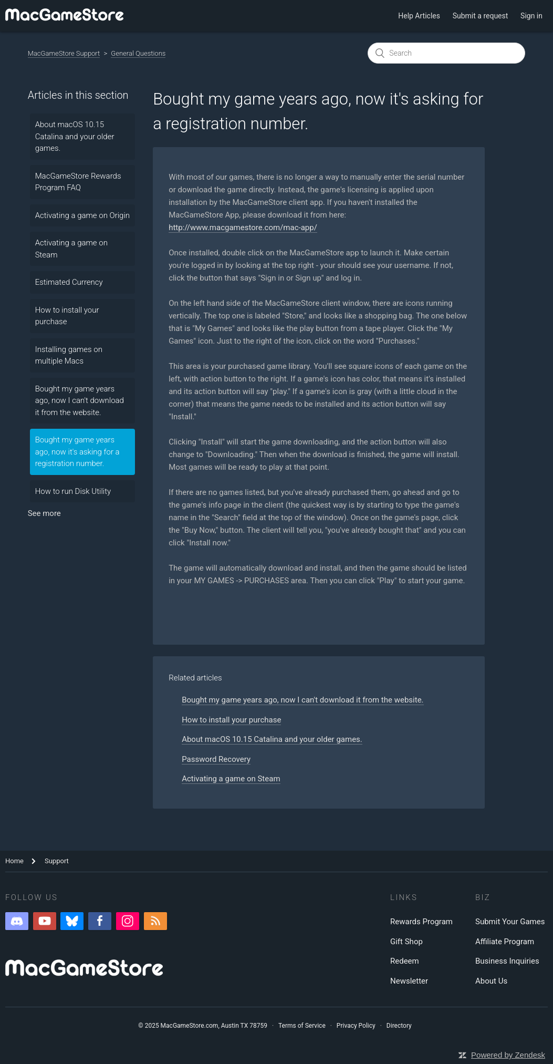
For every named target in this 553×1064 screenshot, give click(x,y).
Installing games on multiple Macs (68, 355)
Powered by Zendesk (508, 1054)
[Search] (446, 53)
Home (14, 861)
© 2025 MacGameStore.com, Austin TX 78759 (202, 1025)
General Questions (138, 53)
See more (44, 513)
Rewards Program (421, 921)
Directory (399, 1025)
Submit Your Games (510, 921)
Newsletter (409, 981)
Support (57, 861)
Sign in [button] (531, 16)
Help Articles (419, 16)
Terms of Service (302, 1025)
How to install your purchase (67, 316)
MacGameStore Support (64, 53)
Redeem (404, 961)
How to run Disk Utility (73, 491)
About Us (491, 981)
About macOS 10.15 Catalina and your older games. (74, 136)
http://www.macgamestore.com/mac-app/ (243, 227)
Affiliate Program (504, 941)
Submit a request (480, 16)
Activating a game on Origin (82, 215)
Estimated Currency (69, 282)
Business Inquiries (507, 961)
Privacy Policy (356, 1025)
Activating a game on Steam (71, 249)
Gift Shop (406, 941)
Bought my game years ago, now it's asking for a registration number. (77, 451)
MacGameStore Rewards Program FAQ (78, 182)
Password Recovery (216, 759)
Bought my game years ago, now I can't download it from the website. (79, 400)
